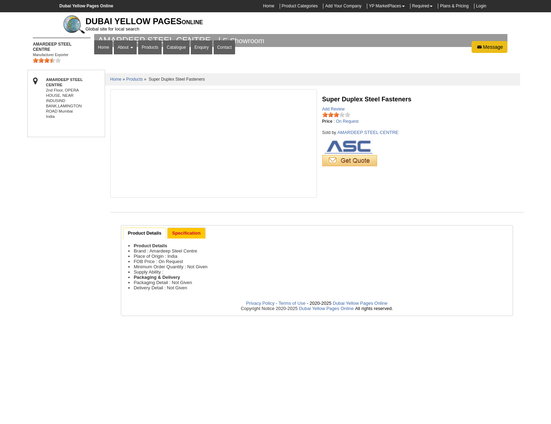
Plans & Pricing (454, 6)
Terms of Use (292, 402)
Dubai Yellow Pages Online (359, 402)
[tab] (144, 332)
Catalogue (176, 147)
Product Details (144, 332)
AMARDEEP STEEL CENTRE (367, 231)
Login (481, 6)
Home (268, 6)
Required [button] (420, 6)
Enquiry (201, 147)
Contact (224, 147)
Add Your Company (343, 6)
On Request (347, 220)
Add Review (333, 208)
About (125, 147)
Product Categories (300, 6)
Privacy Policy (261, 402)
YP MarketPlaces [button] (385, 6)
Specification (186, 332)
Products (150, 147)
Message (489, 147)
